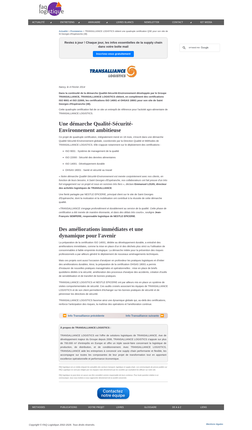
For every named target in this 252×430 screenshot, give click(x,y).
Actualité (63, 31)
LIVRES (120, 407)
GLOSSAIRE (150, 407)
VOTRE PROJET (96, 407)
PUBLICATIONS (68, 407)
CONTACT (177, 22)
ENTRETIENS (67, 22)
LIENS (203, 407)
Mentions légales (214, 424)
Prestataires (76, 31)
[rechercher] (199, 48)
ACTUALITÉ (38, 22)
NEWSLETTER (151, 22)
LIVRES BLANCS (125, 22)
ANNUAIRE (94, 22)
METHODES (38, 407)
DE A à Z (176, 407)
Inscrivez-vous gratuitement (113, 53)
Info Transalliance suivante (142, 315)
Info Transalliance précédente (86, 315)
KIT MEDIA (206, 22)
